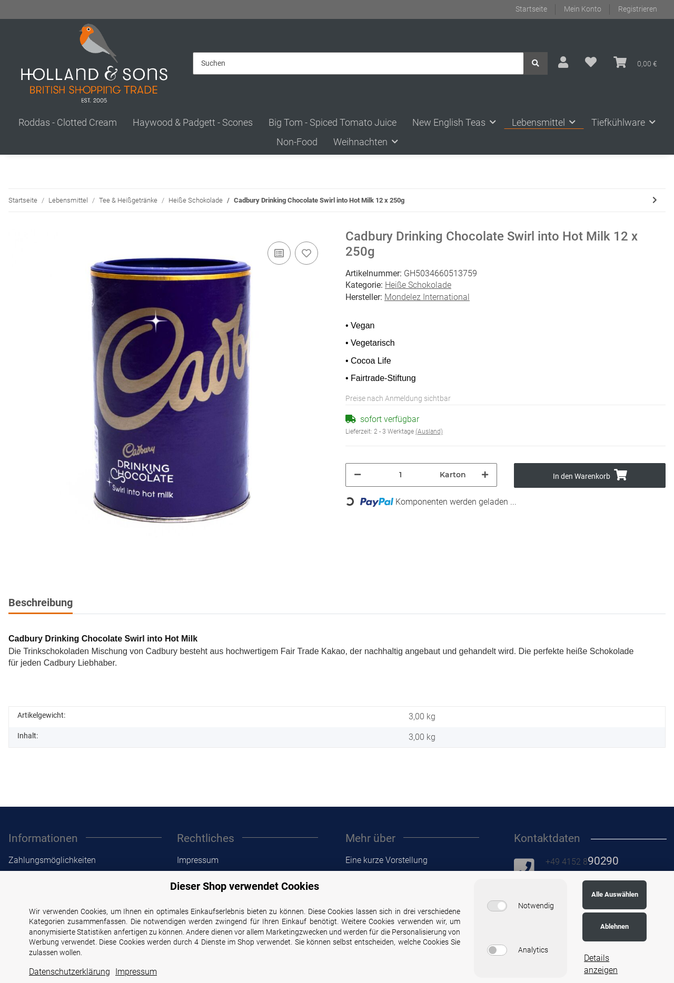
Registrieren (637, 9)
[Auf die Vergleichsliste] (279, 253)
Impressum (198, 860)
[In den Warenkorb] (590, 475)
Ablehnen (614, 926)
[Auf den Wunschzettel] (306, 253)
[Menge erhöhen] (485, 475)
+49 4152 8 (582, 862)
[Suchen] (358, 63)
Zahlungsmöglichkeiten (52, 860)
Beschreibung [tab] (40, 602)
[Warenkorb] (635, 63)
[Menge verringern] (357, 475)
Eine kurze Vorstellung (386, 860)
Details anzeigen (601, 964)
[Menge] (400, 475)
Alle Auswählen (614, 894)
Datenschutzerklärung (69, 972)
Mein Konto (582, 9)
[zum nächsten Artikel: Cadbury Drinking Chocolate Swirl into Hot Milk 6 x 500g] (655, 200)
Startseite (531, 9)
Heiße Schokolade (418, 285)
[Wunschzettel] (591, 63)
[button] (563, 63)
